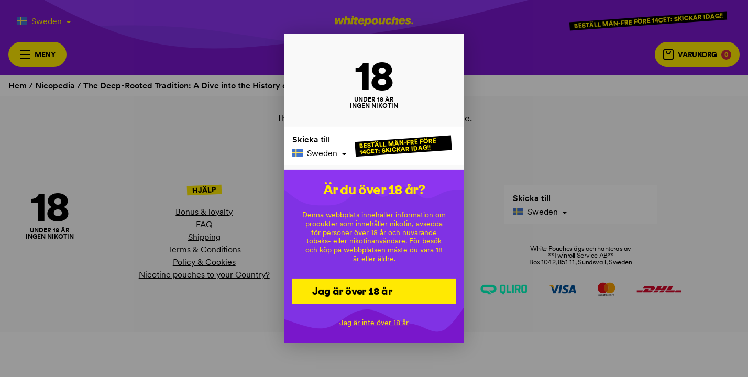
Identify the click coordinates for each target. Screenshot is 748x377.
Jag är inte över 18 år (374, 322)
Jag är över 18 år (352, 290)
